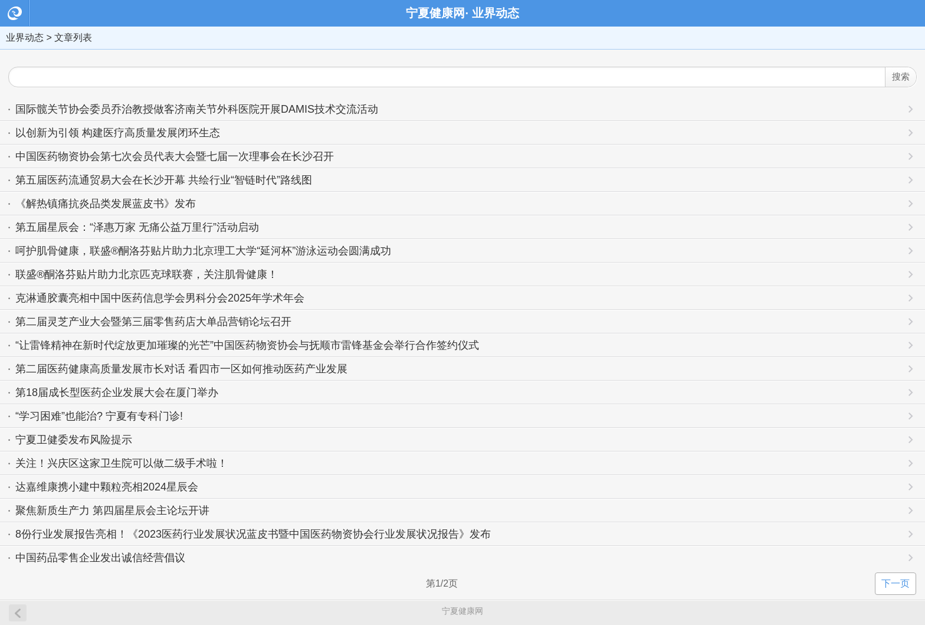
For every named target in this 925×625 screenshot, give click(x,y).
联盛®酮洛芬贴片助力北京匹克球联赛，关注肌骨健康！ (146, 274)
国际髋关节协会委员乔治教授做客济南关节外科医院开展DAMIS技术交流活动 (196, 109)
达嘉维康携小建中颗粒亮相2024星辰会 (106, 487)
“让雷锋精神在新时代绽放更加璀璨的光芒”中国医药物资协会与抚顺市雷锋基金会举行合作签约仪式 (247, 345)
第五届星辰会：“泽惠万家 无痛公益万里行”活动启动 (137, 227)
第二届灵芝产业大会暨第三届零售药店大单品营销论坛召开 (153, 322)
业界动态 (25, 37)
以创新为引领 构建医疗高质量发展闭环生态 (117, 133)
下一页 (895, 583)
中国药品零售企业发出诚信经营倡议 (100, 558)
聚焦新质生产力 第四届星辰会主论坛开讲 (112, 510)
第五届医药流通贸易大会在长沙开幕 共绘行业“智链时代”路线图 (163, 180)
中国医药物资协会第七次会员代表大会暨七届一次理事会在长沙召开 (174, 156)
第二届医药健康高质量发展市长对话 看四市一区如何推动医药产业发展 (181, 369)
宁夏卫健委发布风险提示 (73, 440)
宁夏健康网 (462, 611)
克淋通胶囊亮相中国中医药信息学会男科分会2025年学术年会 (159, 298)
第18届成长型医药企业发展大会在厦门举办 (116, 392)
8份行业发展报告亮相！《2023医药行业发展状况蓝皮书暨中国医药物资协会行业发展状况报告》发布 (253, 534)
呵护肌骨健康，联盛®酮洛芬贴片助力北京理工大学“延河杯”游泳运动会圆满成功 (203, 251)
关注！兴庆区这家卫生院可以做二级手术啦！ (121, 463)
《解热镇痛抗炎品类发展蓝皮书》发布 (105, 204)
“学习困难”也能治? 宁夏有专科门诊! (99, 416)
